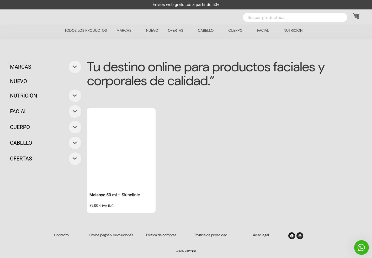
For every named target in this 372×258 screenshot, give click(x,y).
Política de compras (161, 235)
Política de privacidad (211, 235)
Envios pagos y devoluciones (111, 235)
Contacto (61, 235)
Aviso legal (261, 235)
